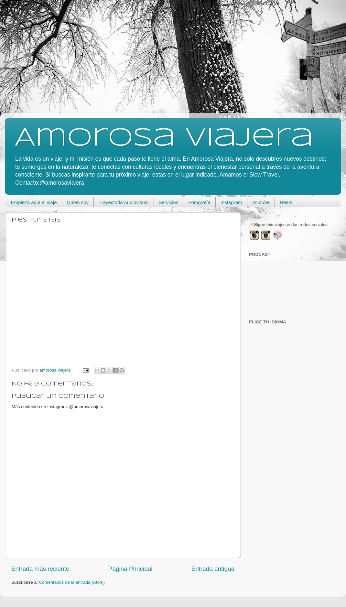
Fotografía (199, 202)
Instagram (231, 202)
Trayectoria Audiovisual (124, 202)
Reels (286, 202)
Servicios (168, 202)
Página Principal (130, 568)
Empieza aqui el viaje (34, 202)
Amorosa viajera (164, 138)
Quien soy (78, 202)
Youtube (261, 202)
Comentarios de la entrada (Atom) (72, 582)
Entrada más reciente (40, 568)
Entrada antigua (212, 568)
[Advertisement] (173, 58)
